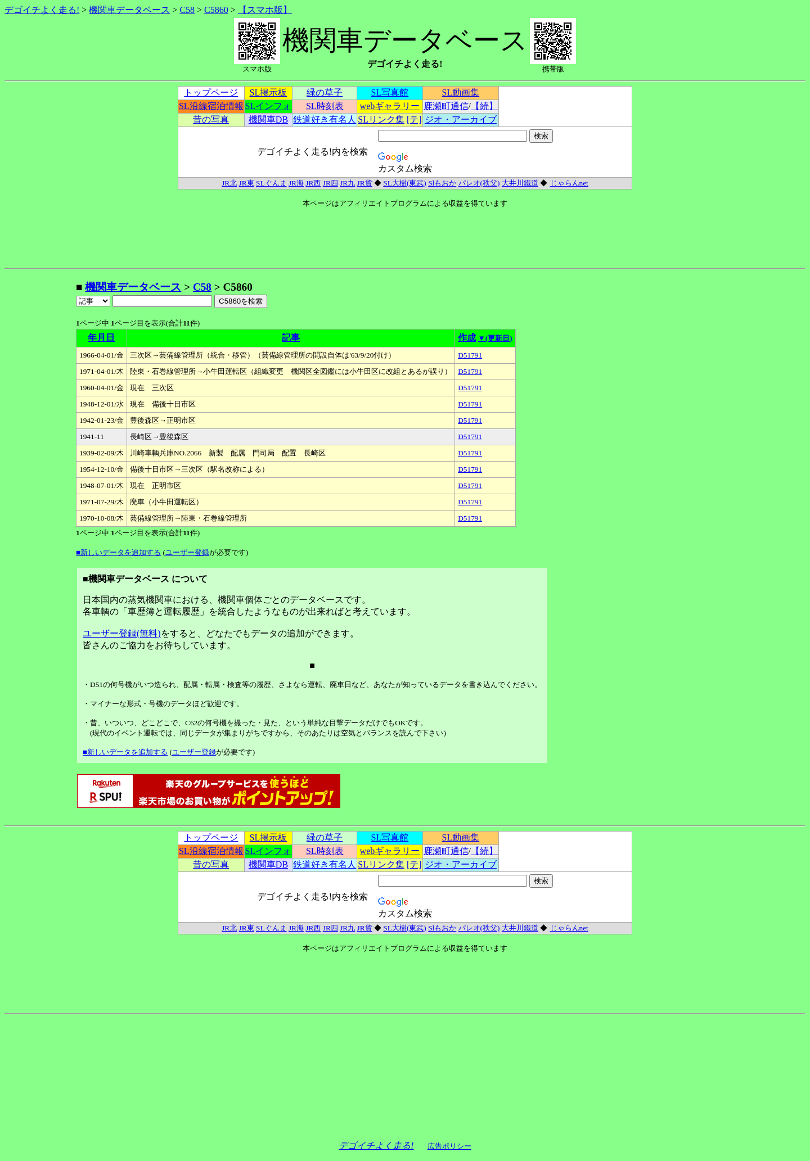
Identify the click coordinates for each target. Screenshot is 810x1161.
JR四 (330, 183)
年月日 (101, 337)
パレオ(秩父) (479, 183)
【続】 (484, 106)
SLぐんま (271, 183)
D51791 (470, 355)
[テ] (414, 119)
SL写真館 (390, 92)
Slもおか (442, 183)
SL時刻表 (325, 106)
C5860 (216, 10)
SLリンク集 (381, 119)
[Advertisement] (40, 448)
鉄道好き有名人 (324, 119)
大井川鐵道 (520, 183)
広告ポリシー (449, 1146)
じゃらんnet (569, 183)
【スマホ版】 (265, 10)
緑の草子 (325, 92)
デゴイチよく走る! (41, 10)
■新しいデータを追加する (118, 552)
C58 (187, 10)
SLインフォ (268, 106)
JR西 (313, 183)
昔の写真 (211, 119)
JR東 (246, 183)
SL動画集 (461, 92)
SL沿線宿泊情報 (211, 106)
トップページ (211, 92)
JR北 (229, 183)
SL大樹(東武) (404, 183)
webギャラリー (390, 106)
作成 (467, 337)
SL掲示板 (268, 92)
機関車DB (268, 119)
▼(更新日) (495, 338)
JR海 (296, 183)
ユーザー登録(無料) (122, 633)
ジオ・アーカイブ (461, 119)
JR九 (347, 183)
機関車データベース (129, 10)
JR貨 (364, 183)
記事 (291, 337)
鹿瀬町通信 (446, 106)
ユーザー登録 (187, 552)
